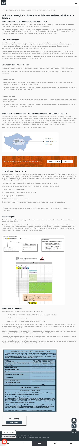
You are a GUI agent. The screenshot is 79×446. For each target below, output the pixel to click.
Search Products (54, 161)
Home (4, 10)
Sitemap (30, 435)
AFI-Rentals (22, 10)
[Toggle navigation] (75, 2)
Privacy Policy (23, 435)
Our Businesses (12, 10)
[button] (75, 2)
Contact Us (67, 161)
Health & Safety (31, 10)
